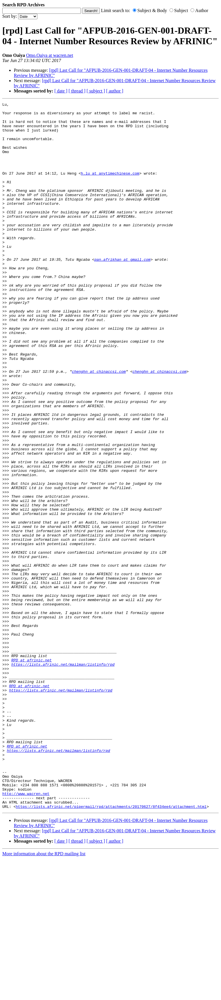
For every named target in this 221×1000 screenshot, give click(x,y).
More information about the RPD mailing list (43, 995)
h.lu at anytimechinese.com (110, 187)
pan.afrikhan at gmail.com (122, 291)
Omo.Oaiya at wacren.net (49, 55)
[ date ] (60, 90)
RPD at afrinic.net (31, 772)
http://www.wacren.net (25, 932)
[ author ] (114, 90)
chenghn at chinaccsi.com (99, 425)
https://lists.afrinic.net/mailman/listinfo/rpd (63, 777)
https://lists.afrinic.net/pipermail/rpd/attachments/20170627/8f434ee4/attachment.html (111, 947)
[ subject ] (96, 90)
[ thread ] (76, 90)
